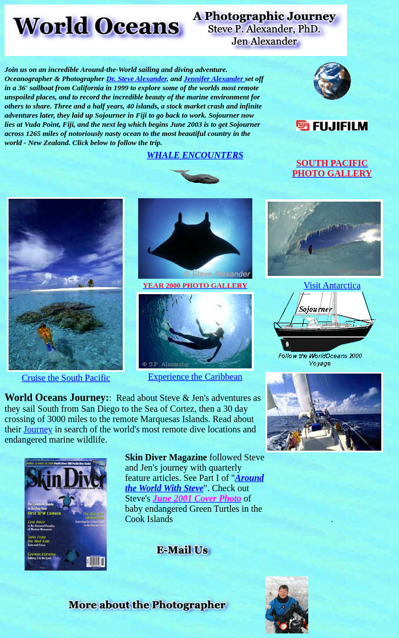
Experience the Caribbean (195, 377)
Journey (38, 429)
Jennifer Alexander (214, 78)
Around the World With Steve (194, 483)
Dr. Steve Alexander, (137, 78)
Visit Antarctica (332, 285)
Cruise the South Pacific (66, 378)
